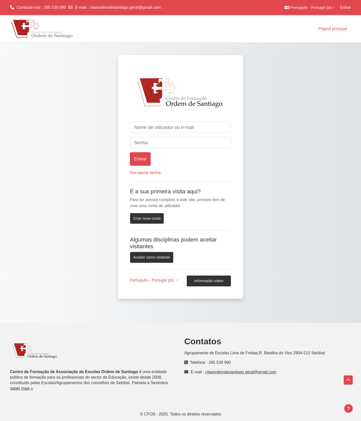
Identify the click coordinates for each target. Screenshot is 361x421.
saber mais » (21, 388)
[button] (310, 7)
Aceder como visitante (151, 257)
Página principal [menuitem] (332, 29)
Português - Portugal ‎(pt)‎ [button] (152, 280)
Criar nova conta (147, 218)
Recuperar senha (145, 173)
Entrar (345, 7)
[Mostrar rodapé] (348, 408)
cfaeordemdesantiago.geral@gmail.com (125, 7)
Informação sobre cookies (208, 283)
